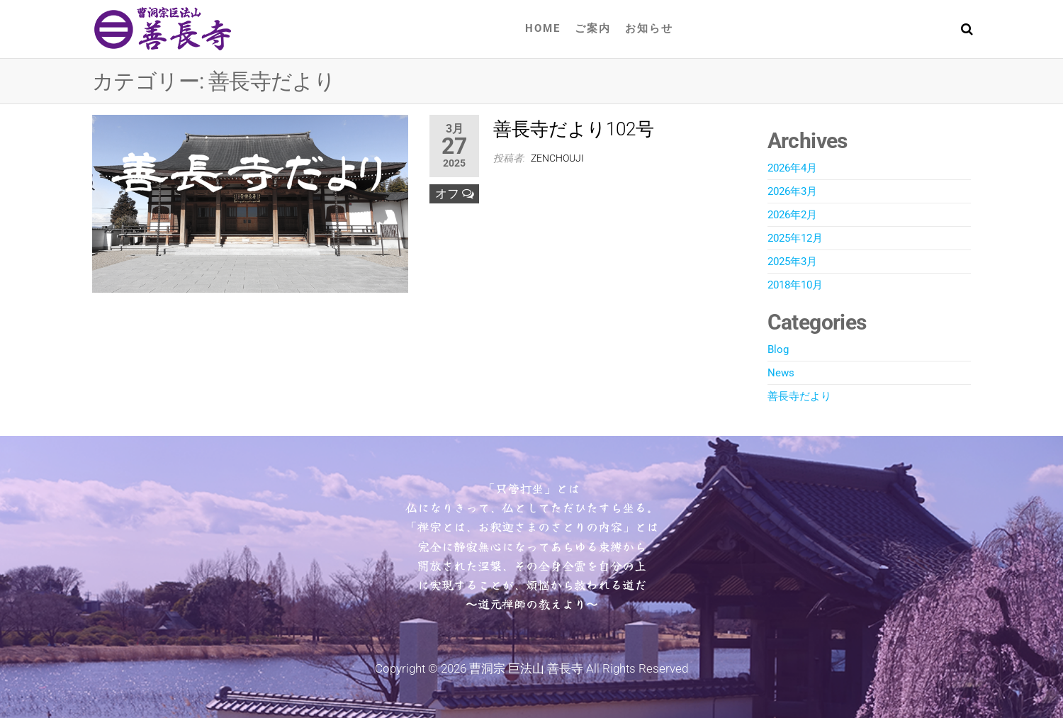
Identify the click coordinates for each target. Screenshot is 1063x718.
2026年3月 (792, 191)
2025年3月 (792, 261)
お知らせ (649, 28)
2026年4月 (792, 168)
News (780, 372)
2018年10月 (795, 285)
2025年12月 (795, 238)
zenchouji (557, 158)
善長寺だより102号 (573, 129)
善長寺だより (799, 396)
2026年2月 (792, 214)
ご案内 (593, 28)
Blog (778, 349)
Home (543, 28)
